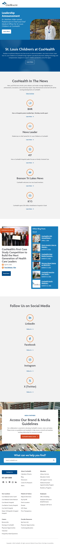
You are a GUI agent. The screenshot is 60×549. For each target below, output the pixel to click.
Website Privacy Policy (35, 543)
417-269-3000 (7, 478)
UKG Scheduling (44, 496)
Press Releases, (8, 267)
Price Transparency (26, 511)
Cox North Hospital (7, 508)
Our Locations (6, 494)
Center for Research (26, 483)
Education (43, 471)
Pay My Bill (24, 499)
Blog (14, 267)
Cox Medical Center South (9, 496)
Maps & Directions (26, 496)
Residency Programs (45, 488)
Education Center (45, 477)
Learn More (6, 31)
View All (34, 231)
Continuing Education (27, 528)
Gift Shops (24, 508)
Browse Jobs (5, 522)
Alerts (22, 485)
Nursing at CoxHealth (8, 525)
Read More (6, 273)
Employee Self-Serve (46, 505)
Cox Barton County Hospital (10, 505)
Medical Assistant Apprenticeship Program (47, 484)
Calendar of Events (26, 474)
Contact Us (9, 472)
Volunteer (4, 531)
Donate (23, 505)
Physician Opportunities (8, 528)
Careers (4, 519)
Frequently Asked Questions (10, 533)
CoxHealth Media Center (30, 436)
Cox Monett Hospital (8, 502)
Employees (43, 494)
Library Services (44, 474)
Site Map (44, 543)
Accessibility (50, 543)
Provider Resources (26, 519)
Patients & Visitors (26, 494)
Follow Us (30, 329)
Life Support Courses (46, 480)
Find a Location (25, 502)
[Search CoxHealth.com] (30, 460)
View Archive (30, 93)
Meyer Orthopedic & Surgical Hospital (10, 512)
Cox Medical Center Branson (10, 499)
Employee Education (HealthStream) (46, 501)
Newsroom (24, 480)
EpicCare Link (24, 522)
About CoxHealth (26, 471)
